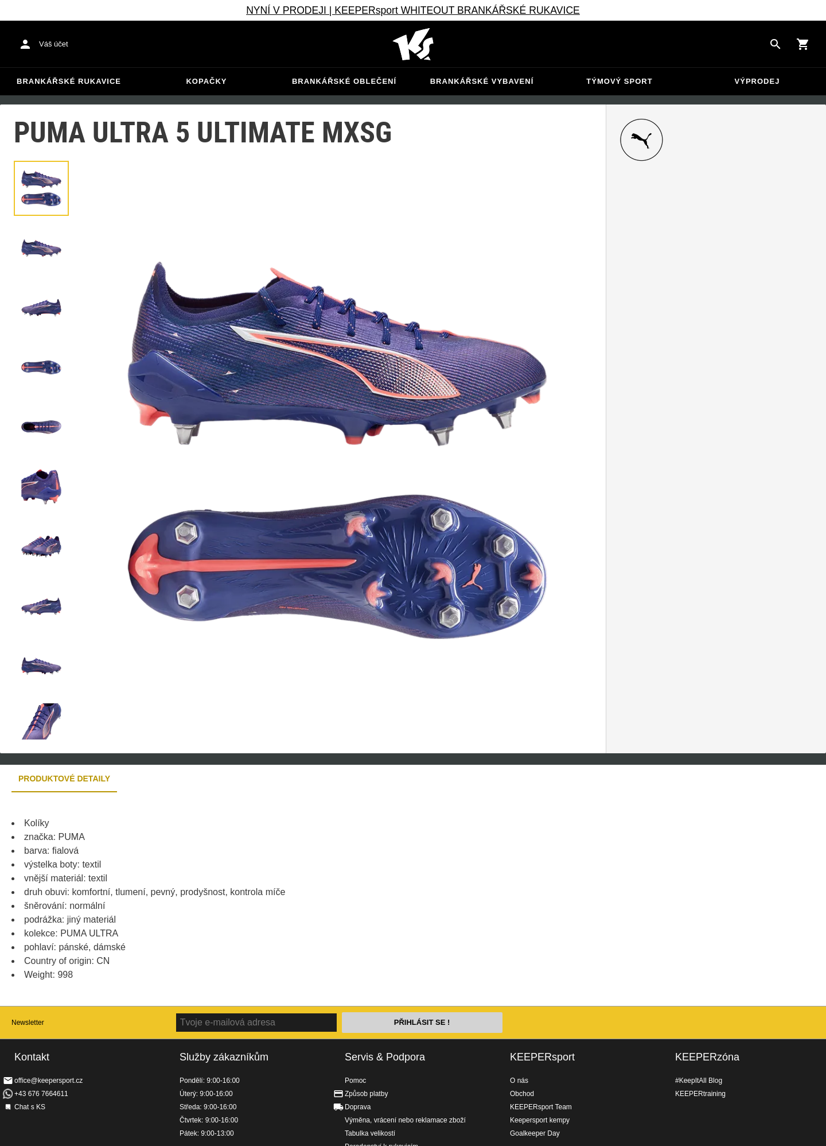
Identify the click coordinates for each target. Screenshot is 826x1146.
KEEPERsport (542, 1057)
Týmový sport (619, 81)
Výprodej (757, 81)
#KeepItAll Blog (698, 1081)
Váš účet (53, 44)
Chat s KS (29, 1107)
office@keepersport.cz (48, 1081)
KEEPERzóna (707, 1057)
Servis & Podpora (385, 1057)
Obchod (522, 1094)
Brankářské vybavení (482, 81)
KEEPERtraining (700, 1094)
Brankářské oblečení (344, 81)
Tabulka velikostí (370, 1133)
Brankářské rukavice (69, 81)
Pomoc (355, 1081)
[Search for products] (775, 44)
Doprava (358, 1107)
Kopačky (206, 81)
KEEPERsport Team (541, 1107)
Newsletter (27, 1023)
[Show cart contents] (803, 44)
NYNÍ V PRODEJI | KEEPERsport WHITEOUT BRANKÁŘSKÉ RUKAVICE (413, 10)
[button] (41, 188)
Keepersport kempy (540, 1120)
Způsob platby (366, 1094)
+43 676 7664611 (41, 1094)
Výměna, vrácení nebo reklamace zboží (405, 1120)
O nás (519, 1081)
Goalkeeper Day (535, 1133)
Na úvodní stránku (413, 44)
